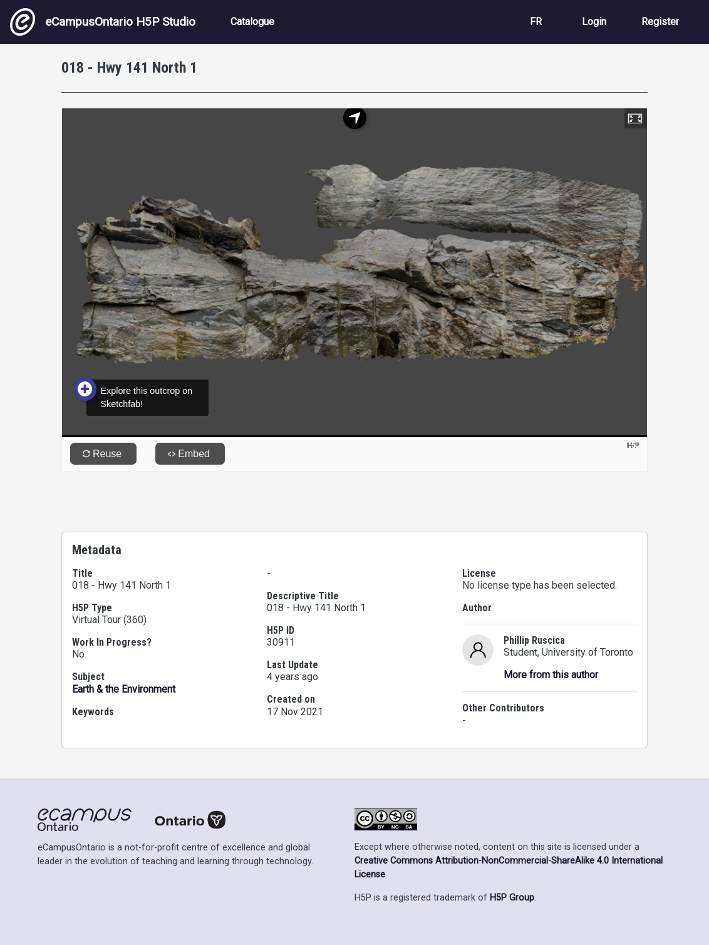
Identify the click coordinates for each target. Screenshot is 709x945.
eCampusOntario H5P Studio (102, 22)
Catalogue (252, 22)
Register (660, 22)
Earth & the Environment (123, 689)
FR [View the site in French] (536, 22)
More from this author (551, 675)
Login (594, 22)
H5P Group (512, 897)
